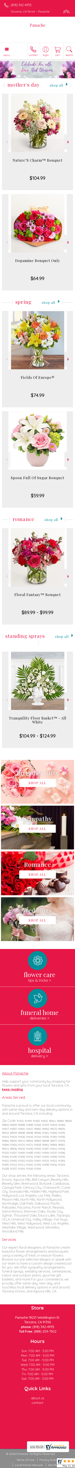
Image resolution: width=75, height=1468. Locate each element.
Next (68, 142)
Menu (6, 55)
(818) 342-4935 (21, 5)
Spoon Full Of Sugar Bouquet (37, 477)
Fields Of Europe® (37, 377)
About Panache (15, 1073)
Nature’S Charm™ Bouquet (37, 160)
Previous (6, 142)
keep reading (12, 1089)
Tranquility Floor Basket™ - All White (37, 720)
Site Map (53, 1465)
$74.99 (37, 395)
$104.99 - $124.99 (37, 736)
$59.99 (37, 495)
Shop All (56, 85)
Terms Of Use (25, 1460)
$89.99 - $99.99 (37, 612)
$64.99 (37, 278)
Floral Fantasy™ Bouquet (37, 594)
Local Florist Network (29, 1465)
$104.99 (37, 178)
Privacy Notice (49, 1460)
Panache (37, 25)
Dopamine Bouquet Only (37, 260)
